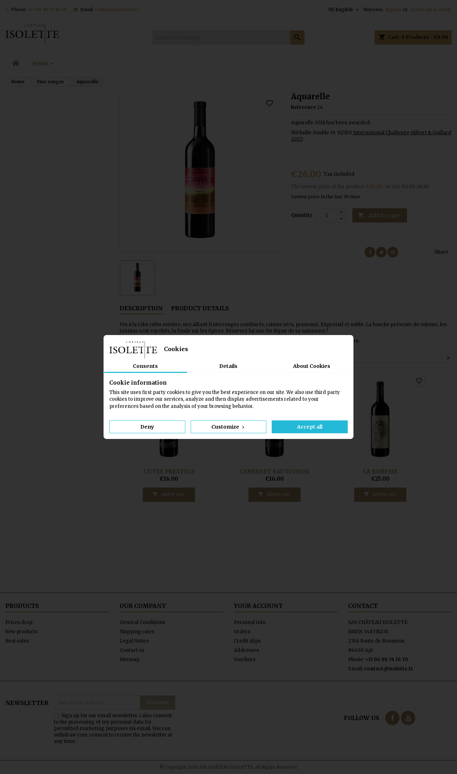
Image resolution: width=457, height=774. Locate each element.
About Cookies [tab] (311, 366)
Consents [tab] (145, 366)
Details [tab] (228, 366)
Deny (147, 427)
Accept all (309, 427)
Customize (228, 427)
